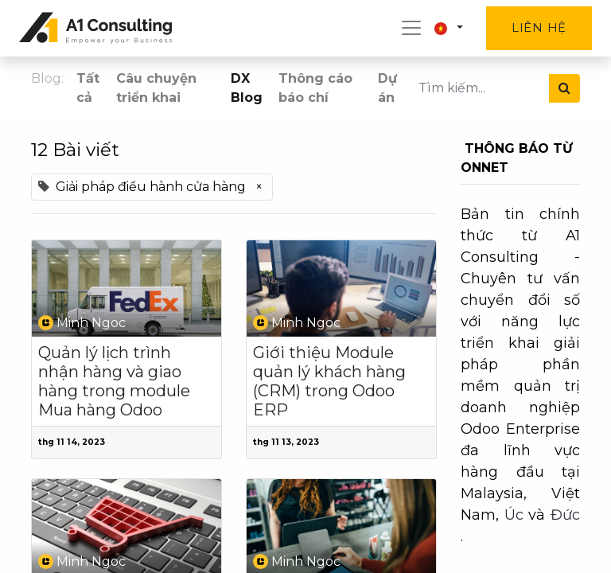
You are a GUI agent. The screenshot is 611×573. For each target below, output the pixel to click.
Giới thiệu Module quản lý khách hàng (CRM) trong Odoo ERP (329, 381)
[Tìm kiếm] (564, 88)
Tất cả (87, 88)
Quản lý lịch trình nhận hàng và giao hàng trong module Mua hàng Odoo (114, 381)
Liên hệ (539, 27)
